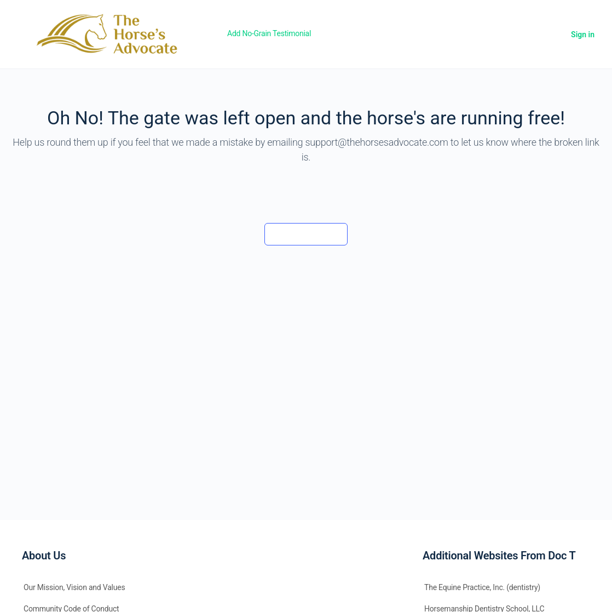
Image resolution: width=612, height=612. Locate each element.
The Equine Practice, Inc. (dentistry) (482, 587)
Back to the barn (306, 234)
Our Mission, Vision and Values (74, 587)
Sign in (582, 34)
